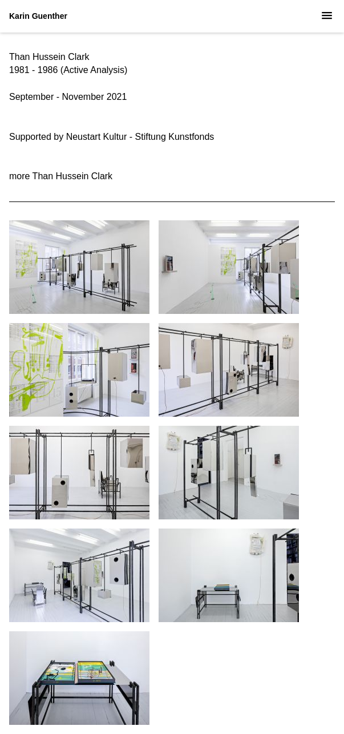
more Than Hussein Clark (60, 176)
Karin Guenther (38, 16)
